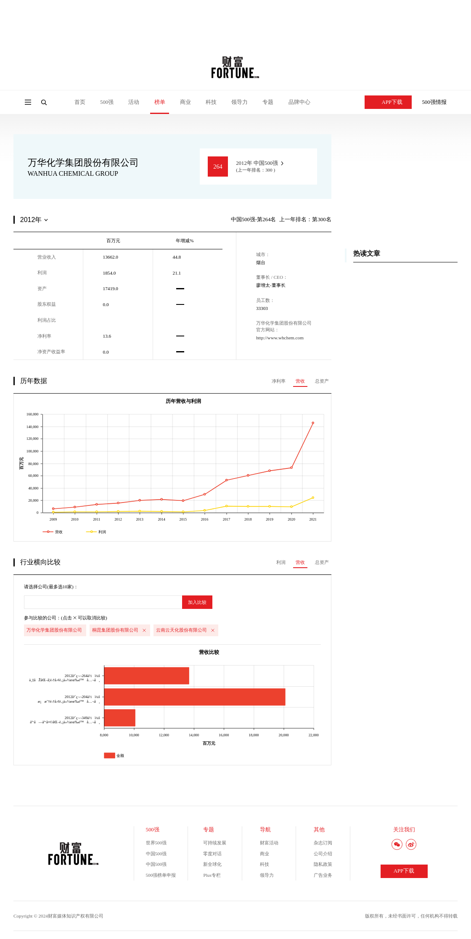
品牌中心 (299, 102)
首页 (79, 102)
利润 (281, 562)
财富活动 (269, 842)
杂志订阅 (323, 842)
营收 (300, 381)
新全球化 (212, 864)
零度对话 (212, 853)
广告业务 (323, 875)
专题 (267, 102)
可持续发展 (214, 842)
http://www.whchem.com (280, 337)
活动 (133, 102)
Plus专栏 (211, 875)
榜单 (159, 102)
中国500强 (156, 853)
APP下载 (388, 102)
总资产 (322, 381)
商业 (185, 102)
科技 (211, 102)
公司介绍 (323, 853)
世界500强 (156, 842)
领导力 (239, 102)
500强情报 (434, 102)
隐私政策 (323, 864)
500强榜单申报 (161, 875)
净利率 (279, 381)
